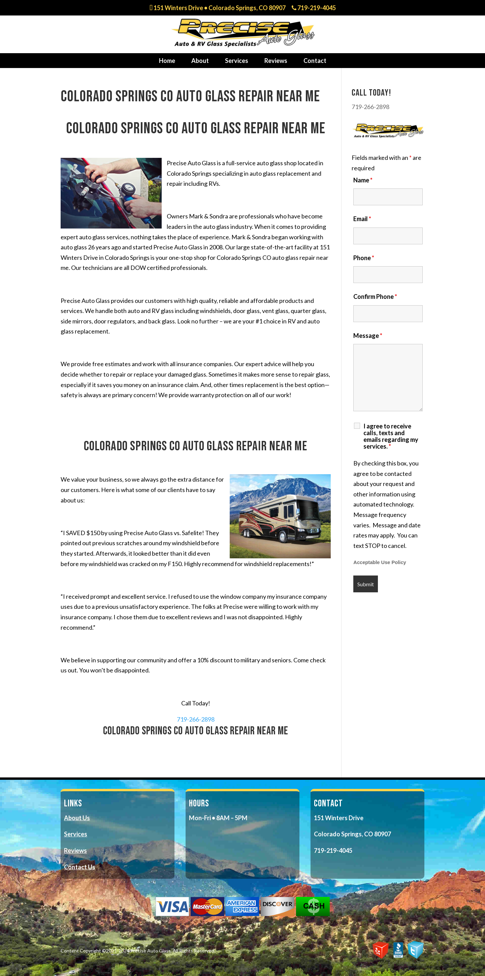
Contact (314, 60)
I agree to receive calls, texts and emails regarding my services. (390, 436)
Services (236, 60)
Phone (363, 258)
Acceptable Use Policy (379, 562)
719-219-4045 (314, 8)
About (200, 60)
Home (167, 60)
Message (367, 335)
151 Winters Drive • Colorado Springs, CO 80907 (218, 8)
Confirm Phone (375, 296)
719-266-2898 (196, 719)
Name (363, 180)
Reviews (275, 60)
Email (362, 218)
